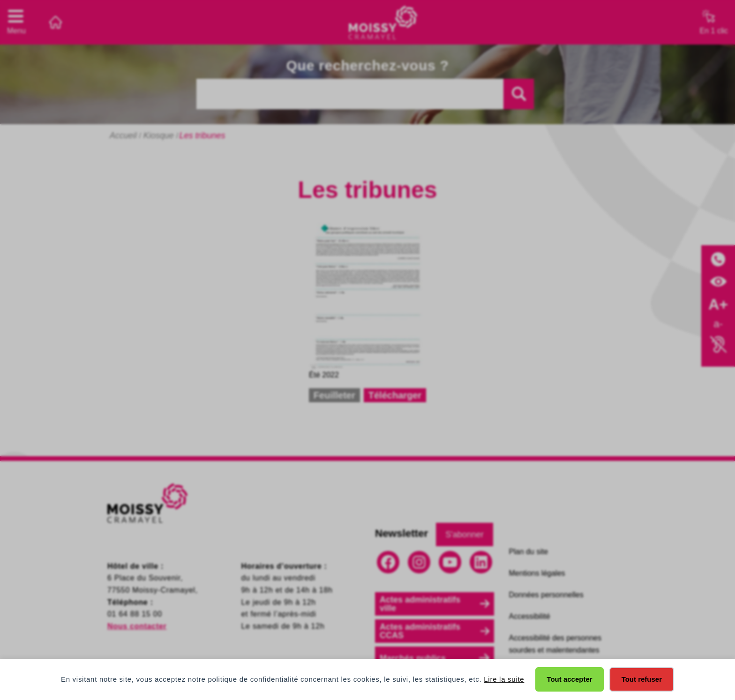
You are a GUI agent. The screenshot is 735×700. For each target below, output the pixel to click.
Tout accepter (569, 679)
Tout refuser (642, 679)
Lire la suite (504, 679)
